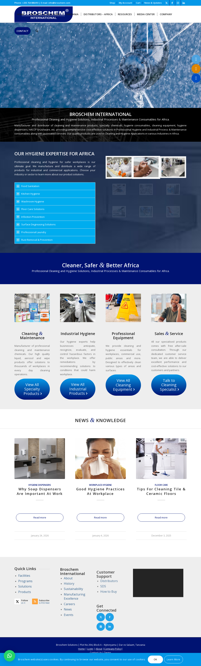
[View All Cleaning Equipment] (123, 385)
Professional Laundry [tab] (31, 232)
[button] (9, 655)
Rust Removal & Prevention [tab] (35, 239)
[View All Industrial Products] (77, 388)
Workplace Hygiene (100, 484)
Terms (107, 652)
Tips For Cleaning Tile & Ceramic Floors (161, 491)
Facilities (24, 586)
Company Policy (112, 648)
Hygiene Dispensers (39, 484)
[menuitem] (112, 3)
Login (90, 648)
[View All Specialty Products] (32, 389)
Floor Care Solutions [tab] (30, 209)
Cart (138, 2)
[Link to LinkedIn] (184, 3)
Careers (69, 627)
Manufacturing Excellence (74, 620)
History (69, 607)
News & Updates (153, 2)
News (68, 633)
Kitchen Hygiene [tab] (28, 193)
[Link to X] (166, 3)
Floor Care (161, 484)
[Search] (36, 31)
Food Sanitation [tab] (28, 186)
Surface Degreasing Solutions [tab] (36, 224)
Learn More (173, 659)
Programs (25, 592)
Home (81, 648)
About (68, 601)
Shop (112, 2)
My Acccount (125, 2)
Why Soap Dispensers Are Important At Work (40, 491)
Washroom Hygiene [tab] (30, 201)
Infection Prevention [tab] (31, 217)
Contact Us (96, 652)
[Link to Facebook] (172, 3)
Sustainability (73, 612)
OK (155, 659)
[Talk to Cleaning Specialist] (169, 385)
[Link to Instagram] (178, 3)
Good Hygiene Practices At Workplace (100, 491)
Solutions (25, 597)
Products (24, 603)
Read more (39, 517)
